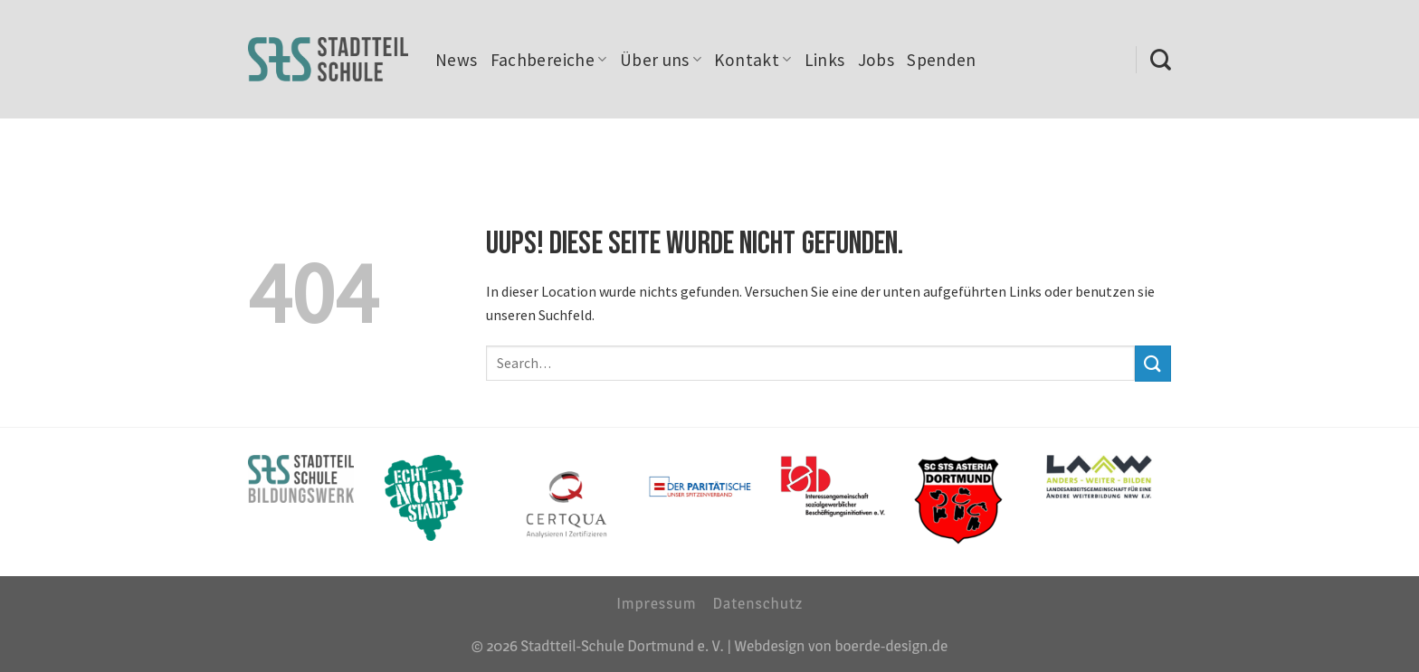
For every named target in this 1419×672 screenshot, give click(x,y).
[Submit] (1153, 363)
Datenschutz (758, 602)
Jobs (876, 60)
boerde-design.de (891, 645)
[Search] (1160, 59)
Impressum (656, 602)
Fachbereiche (548, 60)
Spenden (941, 60)
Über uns (661, 60)
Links (825, 60)
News (456, 60)
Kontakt (752, 60)
